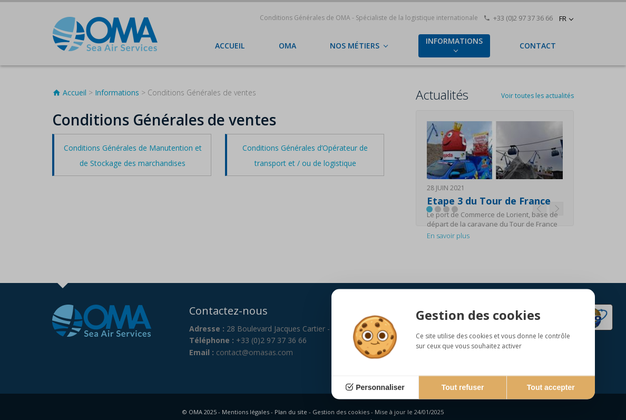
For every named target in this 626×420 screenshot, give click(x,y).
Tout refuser (463, 387)
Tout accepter (551, 387)
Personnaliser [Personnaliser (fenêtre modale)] (380, 387)
